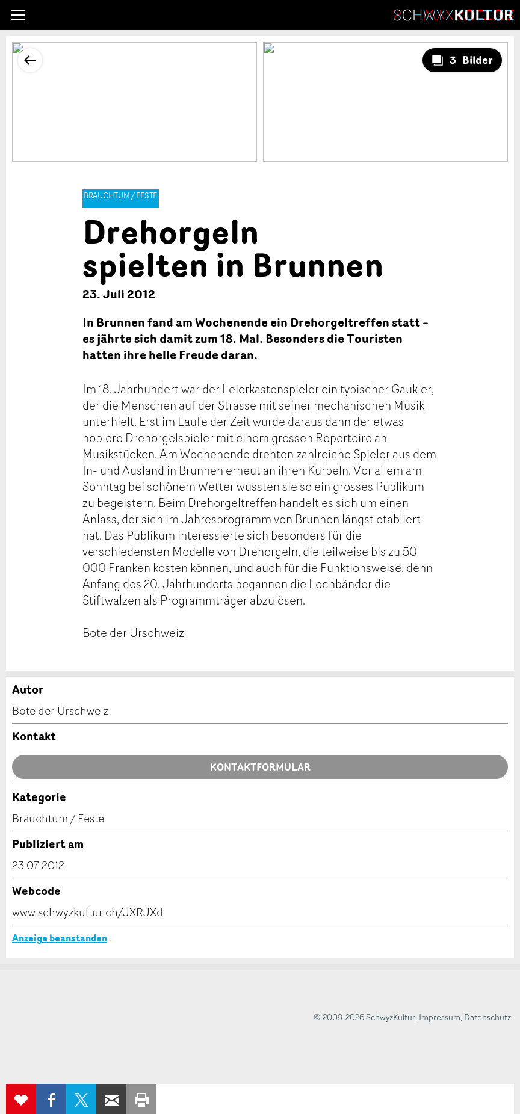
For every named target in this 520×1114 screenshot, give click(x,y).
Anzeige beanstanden (59, 938)
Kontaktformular (260, 767)
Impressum (439, 1017)
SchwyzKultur (454, 15)
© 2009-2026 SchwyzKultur (364, 1017)
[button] (18, 15)
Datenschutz (487, 1017)
